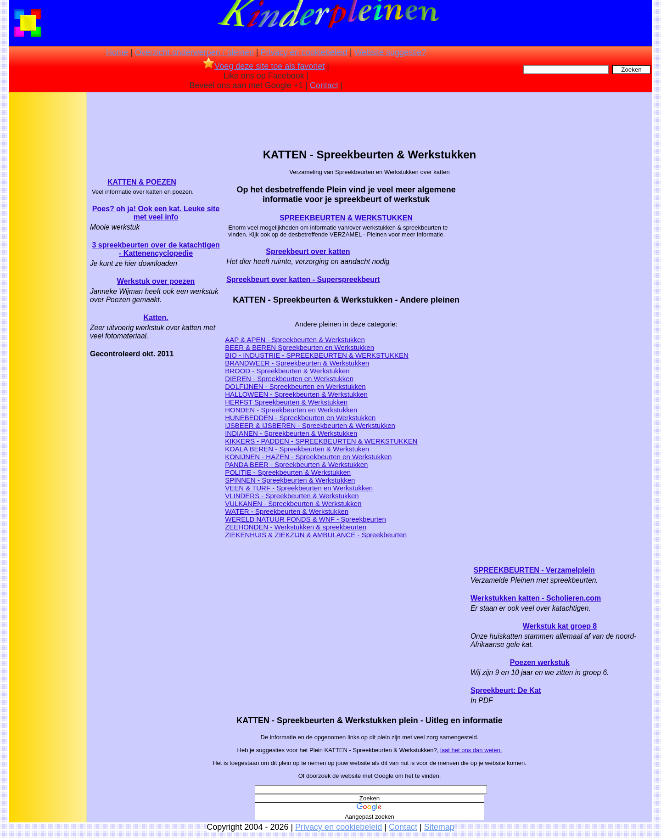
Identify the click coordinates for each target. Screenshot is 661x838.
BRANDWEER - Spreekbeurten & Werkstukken (297, 363)
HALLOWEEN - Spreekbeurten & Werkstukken (296, 394)
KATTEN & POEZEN (141, 182)
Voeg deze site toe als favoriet (264, 66)
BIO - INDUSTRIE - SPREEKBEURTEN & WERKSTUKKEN (317, 355)
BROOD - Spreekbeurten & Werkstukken (287, 371)
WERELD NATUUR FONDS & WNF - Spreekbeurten (305, 519)
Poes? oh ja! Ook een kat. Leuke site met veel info (155, 213)
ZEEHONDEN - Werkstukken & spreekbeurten (295, 527)
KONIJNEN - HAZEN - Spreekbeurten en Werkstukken (308, 457)
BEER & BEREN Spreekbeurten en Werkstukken (299, 347)
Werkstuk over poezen (156, 281)
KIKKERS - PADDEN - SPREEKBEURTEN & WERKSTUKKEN (321, 441)
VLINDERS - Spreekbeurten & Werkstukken (292, 496)
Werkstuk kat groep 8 (560, 626)
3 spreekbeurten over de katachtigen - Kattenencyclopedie (155, 249)
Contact (324, 85)
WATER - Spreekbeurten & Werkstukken (286, 511)
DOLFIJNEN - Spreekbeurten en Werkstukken (295, 386)
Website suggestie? (390, 52)
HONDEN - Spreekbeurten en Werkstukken (291, 410)
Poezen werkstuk (540, 662)
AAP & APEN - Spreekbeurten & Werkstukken (295, 339)
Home (117, 52)
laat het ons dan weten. (471, 750)
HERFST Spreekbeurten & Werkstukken (286, 402)
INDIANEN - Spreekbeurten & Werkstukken (291, 433)
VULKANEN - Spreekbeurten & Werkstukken (293, 503)
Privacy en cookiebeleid (304, 52)
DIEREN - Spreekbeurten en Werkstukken (289, 378)
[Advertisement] (47, 239)
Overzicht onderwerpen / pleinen (194, 52)
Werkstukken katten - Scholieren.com (536, 598)
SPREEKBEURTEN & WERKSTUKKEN (346, 218)
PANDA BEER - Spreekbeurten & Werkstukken (296, 464)
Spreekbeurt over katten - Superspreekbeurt (303, 279)
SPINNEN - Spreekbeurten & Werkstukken (290, 480)
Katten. (155, 317)
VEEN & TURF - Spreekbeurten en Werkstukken (299, 488)
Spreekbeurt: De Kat (506, 690)
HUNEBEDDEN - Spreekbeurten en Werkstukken (300, 418)
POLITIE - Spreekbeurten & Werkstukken (288, 472)
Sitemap (439, 827)
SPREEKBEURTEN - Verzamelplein (534, 570)
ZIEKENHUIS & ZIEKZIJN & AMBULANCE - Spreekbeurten (316, 535)
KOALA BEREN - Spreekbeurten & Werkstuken (297, 449)
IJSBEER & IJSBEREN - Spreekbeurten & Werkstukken (310, 425)
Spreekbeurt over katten (308, 251)
